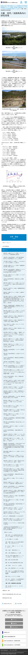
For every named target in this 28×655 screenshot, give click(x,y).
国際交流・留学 (6, 590)
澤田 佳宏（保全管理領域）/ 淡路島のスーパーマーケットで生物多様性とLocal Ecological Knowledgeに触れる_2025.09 (14, 271)
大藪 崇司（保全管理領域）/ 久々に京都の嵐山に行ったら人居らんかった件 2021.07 (14, 487)
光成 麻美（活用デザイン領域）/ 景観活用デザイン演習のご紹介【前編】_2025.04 (14, 320)
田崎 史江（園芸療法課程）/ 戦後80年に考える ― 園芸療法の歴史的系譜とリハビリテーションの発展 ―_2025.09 (13, 307)
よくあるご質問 (14, 650)
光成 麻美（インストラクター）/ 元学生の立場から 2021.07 (14, 523)
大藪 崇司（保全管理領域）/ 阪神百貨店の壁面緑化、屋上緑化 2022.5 (14, 418)
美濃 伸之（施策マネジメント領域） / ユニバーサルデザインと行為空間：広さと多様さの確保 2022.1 (13, 457)
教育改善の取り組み (7, 598)
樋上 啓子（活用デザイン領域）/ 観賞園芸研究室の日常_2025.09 (14, 289)
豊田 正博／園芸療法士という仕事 (13, 553)
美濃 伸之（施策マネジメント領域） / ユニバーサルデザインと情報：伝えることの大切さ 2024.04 (13, 402)
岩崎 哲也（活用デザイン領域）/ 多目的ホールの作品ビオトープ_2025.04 (14, 329)
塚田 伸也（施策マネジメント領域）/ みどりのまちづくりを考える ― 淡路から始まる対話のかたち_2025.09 (14, 284)
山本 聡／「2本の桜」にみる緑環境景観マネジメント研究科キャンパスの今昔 (14, 579)
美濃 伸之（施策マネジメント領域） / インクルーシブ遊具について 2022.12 (13, 414)
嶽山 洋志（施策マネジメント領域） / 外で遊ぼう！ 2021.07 (13, 500)
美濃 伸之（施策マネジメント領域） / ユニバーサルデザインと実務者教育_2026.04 (13, 254)
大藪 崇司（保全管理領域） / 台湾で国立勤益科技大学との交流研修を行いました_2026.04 (13, 258)
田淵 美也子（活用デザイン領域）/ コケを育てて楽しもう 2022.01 (14, 426)
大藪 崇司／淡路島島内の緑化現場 (13, 583)
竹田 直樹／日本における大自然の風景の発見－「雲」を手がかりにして (14, 542)
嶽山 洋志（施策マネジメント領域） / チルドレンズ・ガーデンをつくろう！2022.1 (13, 465)
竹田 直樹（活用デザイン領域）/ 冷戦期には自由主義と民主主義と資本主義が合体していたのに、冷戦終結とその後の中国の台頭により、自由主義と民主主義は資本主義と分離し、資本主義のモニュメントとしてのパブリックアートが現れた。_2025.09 (14, 299)
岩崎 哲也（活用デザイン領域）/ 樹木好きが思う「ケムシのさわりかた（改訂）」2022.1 (14, 461)
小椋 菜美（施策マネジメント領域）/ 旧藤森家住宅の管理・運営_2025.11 (14, 266)
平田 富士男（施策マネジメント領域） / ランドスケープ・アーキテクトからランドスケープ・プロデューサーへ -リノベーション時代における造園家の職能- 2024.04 (13, 371)
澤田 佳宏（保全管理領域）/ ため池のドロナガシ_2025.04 (14, 354)
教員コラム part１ (16, 8)
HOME (2, 6)
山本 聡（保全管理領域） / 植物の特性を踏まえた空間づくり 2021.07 (13, 474)
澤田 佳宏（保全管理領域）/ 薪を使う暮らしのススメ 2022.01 (14, 422)
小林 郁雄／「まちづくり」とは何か (13, 565)
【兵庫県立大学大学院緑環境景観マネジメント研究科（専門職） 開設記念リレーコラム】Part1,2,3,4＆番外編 (14, 7)
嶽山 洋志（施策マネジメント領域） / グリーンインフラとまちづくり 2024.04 (13, 406)
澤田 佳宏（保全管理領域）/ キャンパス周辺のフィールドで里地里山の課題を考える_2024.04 (14, 366)
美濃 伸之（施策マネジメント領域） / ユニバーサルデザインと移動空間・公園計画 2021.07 (13, 483)
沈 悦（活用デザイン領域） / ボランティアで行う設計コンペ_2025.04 (13, 325)
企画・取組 (7, 6)
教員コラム (12, 6)
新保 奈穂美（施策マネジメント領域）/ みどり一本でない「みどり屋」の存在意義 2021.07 (14, 519)
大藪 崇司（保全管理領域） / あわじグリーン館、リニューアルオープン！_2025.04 (13, 362)
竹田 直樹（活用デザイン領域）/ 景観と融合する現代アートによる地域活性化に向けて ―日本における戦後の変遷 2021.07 (14, 492)
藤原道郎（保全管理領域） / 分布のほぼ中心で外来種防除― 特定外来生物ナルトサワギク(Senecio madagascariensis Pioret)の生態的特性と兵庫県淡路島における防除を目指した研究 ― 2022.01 (14, 446)
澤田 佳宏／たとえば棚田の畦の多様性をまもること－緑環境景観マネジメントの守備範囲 (14, 572)
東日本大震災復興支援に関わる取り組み (12, 594)
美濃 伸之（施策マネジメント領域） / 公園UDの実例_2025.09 (13, 293)
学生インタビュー (7, 242)
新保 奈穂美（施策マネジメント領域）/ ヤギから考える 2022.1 (14, 452)
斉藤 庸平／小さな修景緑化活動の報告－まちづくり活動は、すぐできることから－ (14, 535)
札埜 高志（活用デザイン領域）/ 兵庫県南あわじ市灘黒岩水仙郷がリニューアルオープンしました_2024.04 (14, 392)
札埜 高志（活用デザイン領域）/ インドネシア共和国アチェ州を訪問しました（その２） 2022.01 (14, 435)
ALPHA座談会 (6, 246)
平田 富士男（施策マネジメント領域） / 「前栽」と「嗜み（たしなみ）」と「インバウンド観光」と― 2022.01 (13, 439)
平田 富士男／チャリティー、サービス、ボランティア (14, 586)
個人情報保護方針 (5, 650)
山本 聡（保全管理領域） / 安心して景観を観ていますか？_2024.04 (13, 377)
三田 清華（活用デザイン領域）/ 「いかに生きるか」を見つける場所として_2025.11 (14, 262)
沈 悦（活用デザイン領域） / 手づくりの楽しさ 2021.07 (13, 479)
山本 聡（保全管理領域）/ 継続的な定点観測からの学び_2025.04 (14, 358)
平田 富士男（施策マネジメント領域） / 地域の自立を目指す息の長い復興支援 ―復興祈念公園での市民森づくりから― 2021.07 (13, 470)
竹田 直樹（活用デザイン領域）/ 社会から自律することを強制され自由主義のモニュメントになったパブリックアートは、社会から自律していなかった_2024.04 (14, 382)
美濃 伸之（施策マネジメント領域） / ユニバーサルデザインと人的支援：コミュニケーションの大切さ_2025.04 (13, 345)
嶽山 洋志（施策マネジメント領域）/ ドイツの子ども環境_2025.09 (14, 275)
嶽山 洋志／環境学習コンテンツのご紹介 (14, 568)
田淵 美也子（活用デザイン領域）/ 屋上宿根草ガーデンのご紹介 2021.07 (14, 496)
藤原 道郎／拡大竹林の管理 (11, 559)
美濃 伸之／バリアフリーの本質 (12, 576)
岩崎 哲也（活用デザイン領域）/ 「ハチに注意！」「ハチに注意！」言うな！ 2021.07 (13, 508)
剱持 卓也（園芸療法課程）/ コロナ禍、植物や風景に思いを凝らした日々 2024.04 (14, 397)
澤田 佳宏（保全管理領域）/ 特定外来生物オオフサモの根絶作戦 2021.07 (14, 504)
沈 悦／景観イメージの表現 (11, 539)
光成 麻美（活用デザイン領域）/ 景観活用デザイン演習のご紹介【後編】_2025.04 (14, 316)
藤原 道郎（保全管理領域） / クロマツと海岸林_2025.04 (13, 350)
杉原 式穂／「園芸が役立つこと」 (13, 550)
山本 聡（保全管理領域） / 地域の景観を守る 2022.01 (13, 430)
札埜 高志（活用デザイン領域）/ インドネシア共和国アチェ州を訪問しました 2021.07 (14, 512)
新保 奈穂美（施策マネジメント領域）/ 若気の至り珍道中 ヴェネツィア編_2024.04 (14, 410)
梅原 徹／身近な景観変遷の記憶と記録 (14, 562)
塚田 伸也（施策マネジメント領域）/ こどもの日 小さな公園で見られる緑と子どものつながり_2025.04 (14, 312)
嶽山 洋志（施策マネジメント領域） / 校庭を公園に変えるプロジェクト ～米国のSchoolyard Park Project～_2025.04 (13, 340)
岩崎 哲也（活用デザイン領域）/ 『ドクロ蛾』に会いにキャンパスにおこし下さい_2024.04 (14, 387)
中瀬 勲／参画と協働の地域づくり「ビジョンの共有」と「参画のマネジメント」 (14, 556)
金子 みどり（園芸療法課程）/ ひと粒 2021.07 (13, 516)
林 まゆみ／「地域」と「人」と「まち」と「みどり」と (14, 546)
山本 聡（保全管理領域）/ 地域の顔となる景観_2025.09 (13, 279)
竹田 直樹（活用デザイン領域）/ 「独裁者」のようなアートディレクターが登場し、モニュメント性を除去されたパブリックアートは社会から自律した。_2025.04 (14, 334)
